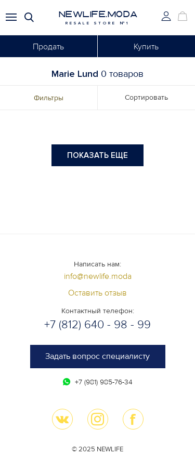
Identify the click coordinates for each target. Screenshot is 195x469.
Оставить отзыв (97, 293)
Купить (146, 47)
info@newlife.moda (98, 276)
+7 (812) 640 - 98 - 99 (97, 325)
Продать (48, 47)
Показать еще (97, 155)
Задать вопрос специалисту (97, 356)
